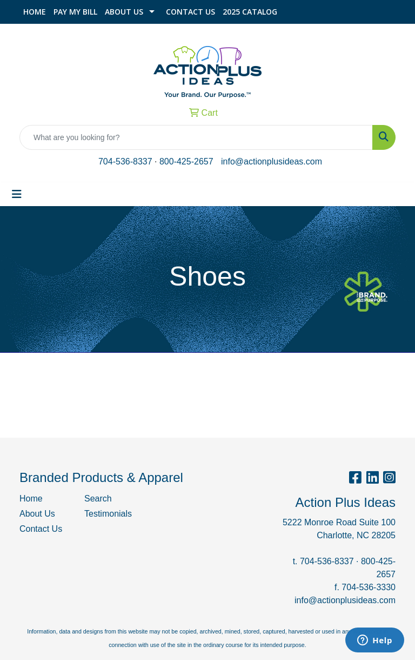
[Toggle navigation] (16, 194)
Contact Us (190, 11)
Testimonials (108, 513)
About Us (124, 11)
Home (34, 11)
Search (98, 498)
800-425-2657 (186, 161)
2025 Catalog (250, 11)
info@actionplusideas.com (271, 161)
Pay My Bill (75, 11)
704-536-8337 (125, 161)
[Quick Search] (196, 137)
